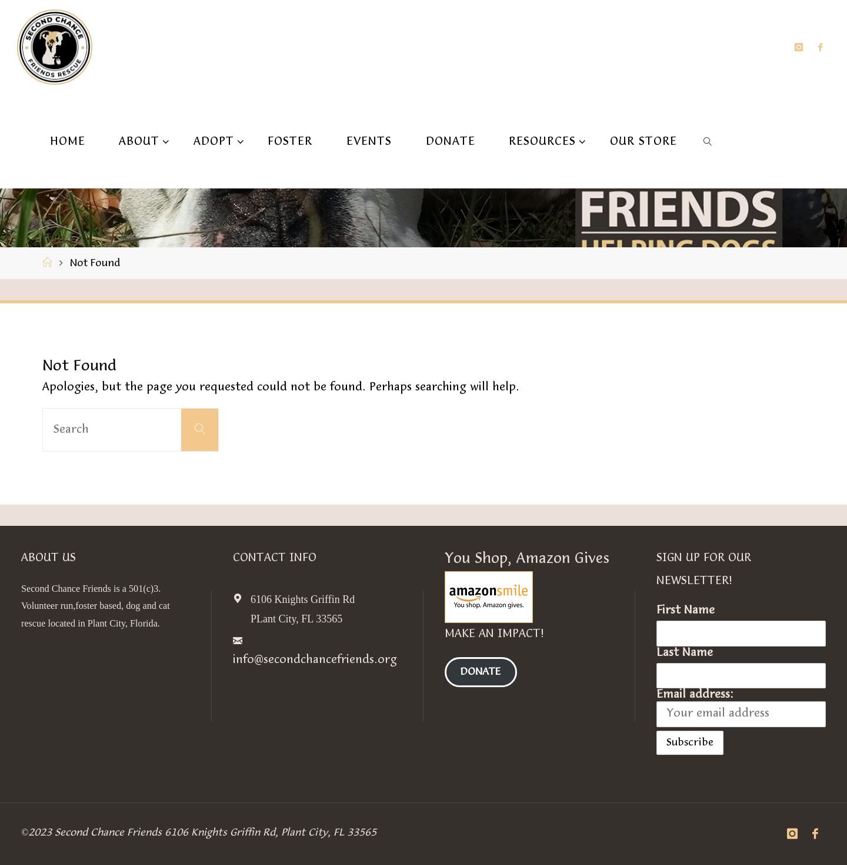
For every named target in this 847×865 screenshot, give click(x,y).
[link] (708, 141)
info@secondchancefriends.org (315, 660)
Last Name (684, 653)
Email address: (741, 707)
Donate (481, 672)
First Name (685, 610)
